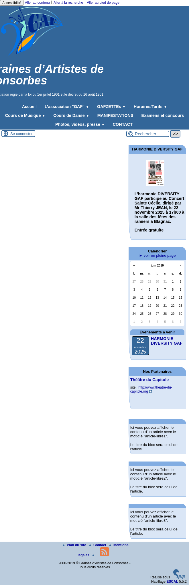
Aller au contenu (37, 3)
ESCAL (172, 582)
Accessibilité (11, 3)
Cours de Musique (25, 115)
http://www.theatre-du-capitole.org (151, 389)
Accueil (29, 106)
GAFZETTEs (111, 106)
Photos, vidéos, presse (80, 124)
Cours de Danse (71, 115)
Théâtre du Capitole (149, 379)
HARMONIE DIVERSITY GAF (166, 340)
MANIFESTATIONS (115, 115)
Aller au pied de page (103, 3)
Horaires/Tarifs (150, 106)
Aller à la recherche (68, 3)
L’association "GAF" (67, 106)
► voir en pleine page (157, 255)
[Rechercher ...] (147, 134)
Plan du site (75, 545)
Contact (98, 545)
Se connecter (21, 134)
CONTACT (123, 124)
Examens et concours (162, 115)
